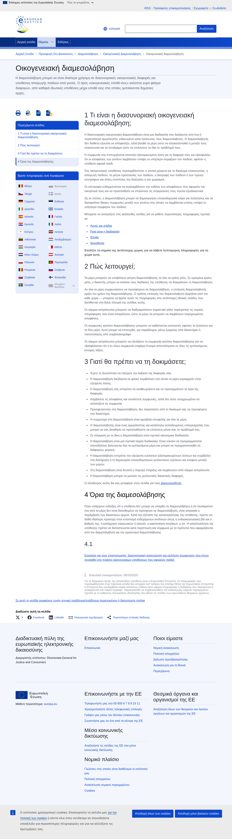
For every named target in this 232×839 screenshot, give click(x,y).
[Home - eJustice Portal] (29, 24)
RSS (147, 8)
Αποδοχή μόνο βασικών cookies (198, 813)
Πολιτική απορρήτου (166, 653)
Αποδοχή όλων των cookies (153, 813)
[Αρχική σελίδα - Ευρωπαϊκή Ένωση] (32, 695)
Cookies (89, 790)
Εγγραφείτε (201, 8)
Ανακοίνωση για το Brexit (169, 665)
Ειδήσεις (63, 42)
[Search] (206, 29)
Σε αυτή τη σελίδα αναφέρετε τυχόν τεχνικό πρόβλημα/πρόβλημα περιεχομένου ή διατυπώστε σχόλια (80, 600)
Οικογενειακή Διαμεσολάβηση (122, 54)
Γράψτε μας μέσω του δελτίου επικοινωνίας (112, 715)
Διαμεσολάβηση (88, 54)
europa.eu (50, 704)
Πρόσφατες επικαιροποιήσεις (172, 8)
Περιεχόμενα (161, 671)
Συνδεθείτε (219, 8)
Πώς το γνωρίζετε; (80, 2)
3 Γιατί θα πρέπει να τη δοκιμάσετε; (40, 153)
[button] (20, 617)
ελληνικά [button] (111, 29)
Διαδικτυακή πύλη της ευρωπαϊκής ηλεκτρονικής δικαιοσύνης (44, 644)
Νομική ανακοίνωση (166, 647)
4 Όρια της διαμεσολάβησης (36, 161)
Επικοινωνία (92, 647)
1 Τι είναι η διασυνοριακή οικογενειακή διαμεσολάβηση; (42, 135)
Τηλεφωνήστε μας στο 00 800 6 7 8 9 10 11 (112, 703)
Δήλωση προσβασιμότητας (170, 659)
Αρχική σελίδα (26, 42)
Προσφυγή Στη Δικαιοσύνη (56, 54)
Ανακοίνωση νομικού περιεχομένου (106, 784)
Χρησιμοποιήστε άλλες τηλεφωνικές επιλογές (113, 709)
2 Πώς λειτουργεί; (29, 145)
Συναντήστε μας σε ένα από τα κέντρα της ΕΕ (113, 720)
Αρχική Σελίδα (25, 54)
